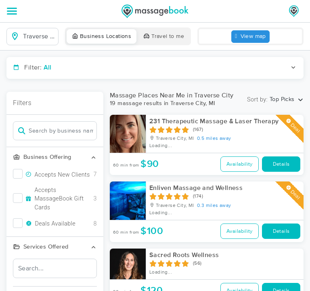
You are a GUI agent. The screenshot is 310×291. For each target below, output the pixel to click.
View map (250, 37)
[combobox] (39, 36)
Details (281, 164)
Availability (239, 164)
